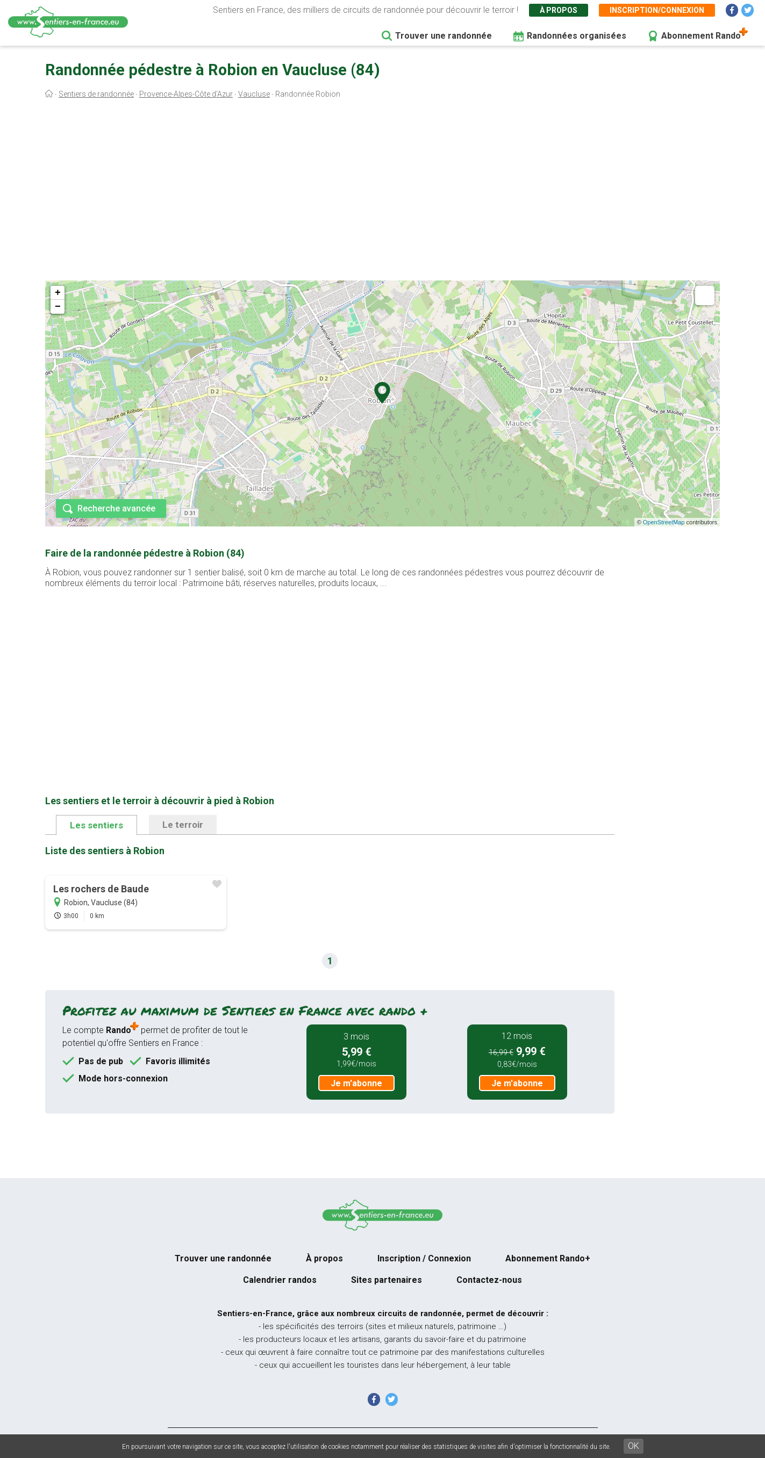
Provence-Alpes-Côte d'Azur (186, 94)
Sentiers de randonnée (96, 94)
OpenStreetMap (664, 522)
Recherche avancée (116, 508)
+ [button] (58, 292)
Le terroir (182, 824)
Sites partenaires (386, 1280)
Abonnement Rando (701, 36)
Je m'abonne (356, 1083)
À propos (558, 10)
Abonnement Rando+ (547, 1258)
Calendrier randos (280, 1280)
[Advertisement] (382, 192)
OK (633, 1446)
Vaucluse (254, 94)
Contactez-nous (489, 1280)
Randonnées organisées (576, 36)
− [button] (58, 306)
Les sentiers (96, 825)
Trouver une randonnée (443, 36)
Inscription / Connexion (424, 1258)
